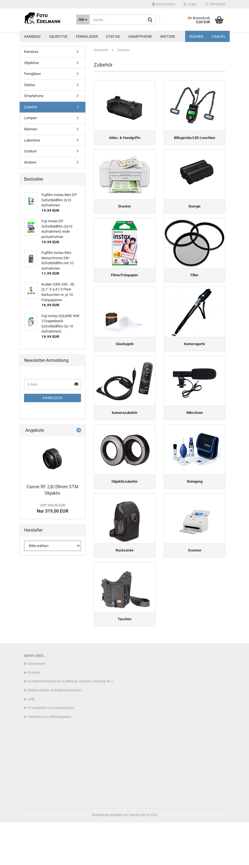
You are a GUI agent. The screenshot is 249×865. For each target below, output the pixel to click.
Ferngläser (87, 36)
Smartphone (140, 36)
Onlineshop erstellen (107, 857)
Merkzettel (215, 4)
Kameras (32, 36)
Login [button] (190, 4)
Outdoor (30, 151)
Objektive (58, 36)
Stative (113, 36)
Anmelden (52, 398)
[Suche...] (83, 20)
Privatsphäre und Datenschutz (51, 751)
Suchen (196, 36)
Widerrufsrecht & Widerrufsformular (55, 733)
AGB (31, 742)
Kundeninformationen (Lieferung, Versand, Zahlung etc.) (70, 724)
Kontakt (34, 715)
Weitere (167, 36)
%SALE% (218, 36)
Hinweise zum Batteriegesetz (49, 759)
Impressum (36, 706)
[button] (163, 4)
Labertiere (32, 140)
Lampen (30, 118)
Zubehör (30, 107)
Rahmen (30, 129)
